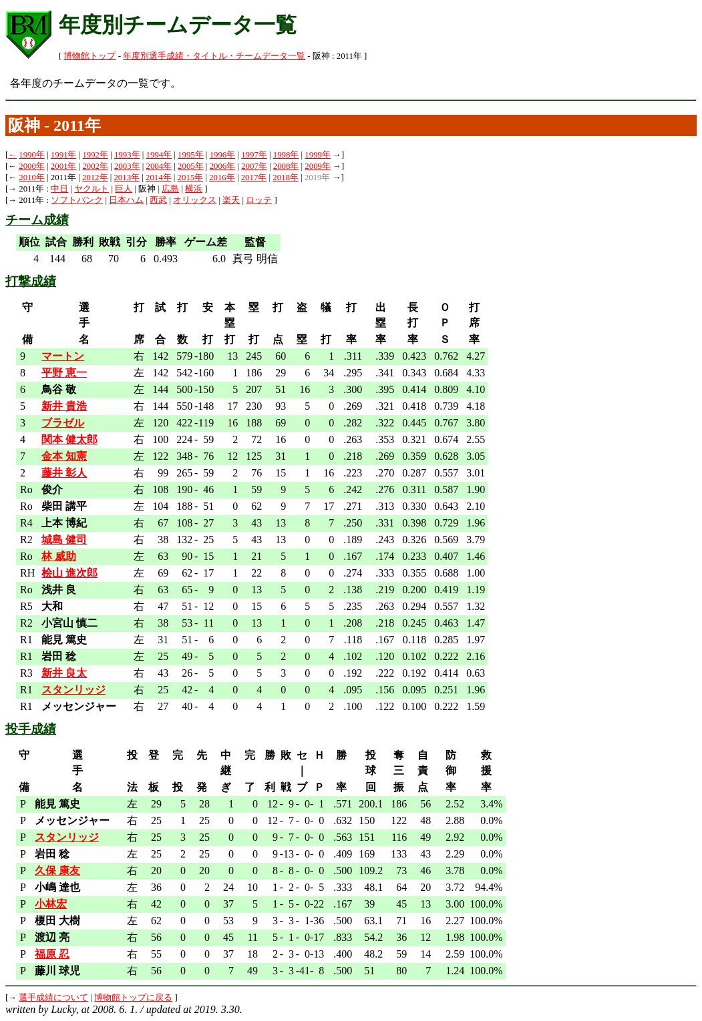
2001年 (64, 166)
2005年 (191, 166)
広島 (170, 189)
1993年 (127, 154)
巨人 (123, 189)
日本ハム (126, 200)
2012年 (95, 177)
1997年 (254, 154)
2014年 (159, 177)
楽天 (231, 200)
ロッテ (259, 200)
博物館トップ (89, 56)
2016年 (222, 177)
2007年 (254, 166)
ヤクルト (91, 189)
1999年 (318, 154)
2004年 (159, 166)
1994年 (159, 154)
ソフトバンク (77, 200)
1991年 (64, 154)
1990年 (32, 154)
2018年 (286, 177)
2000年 (32, 166)
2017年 (254, 177)
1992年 (95, 154)
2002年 (95, 166)
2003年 (127, 166)
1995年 (191, 154)
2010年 (32, 177)
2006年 (223, 166)
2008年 (286, 166)
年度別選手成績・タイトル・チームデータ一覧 (214, 56)
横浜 (193, 189)
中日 (59, 189)
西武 (158, 200)
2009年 (318, 166)
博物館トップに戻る (133, 997)
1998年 (286, 154)
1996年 (223, 154)
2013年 (127, 177)
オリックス (194, 200)
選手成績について (53, 997)
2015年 (191, 177)
